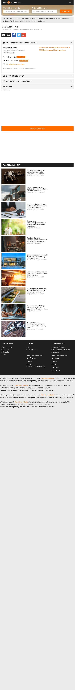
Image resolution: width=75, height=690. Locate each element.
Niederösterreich (64, 19)
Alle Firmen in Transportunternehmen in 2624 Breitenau (21, 30)
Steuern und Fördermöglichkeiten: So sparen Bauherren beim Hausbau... (36, 223)
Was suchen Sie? (11, 8)
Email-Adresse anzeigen (15, 64)
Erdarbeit (14, 68)
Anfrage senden (37, 128)
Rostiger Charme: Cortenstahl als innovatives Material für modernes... (37, 239)
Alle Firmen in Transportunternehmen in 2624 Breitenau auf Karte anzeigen (54, 48)
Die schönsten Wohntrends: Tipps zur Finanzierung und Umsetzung (37, 256)
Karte (7, 86)
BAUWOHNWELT (9, 19)
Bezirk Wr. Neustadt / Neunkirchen (18, 21)
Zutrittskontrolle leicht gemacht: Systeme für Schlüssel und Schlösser (36, 172)
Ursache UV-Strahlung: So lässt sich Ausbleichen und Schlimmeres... (37, 273)
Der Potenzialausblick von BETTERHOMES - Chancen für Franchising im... (37, 206)
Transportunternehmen (46, 19)
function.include (47, 378)
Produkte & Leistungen (18, 81)
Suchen (65, 11)
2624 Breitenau (39, 21)
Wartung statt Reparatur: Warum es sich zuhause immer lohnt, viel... (36, 290)
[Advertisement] (32, 108)
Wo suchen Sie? (39, 8)
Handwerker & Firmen (26, 19)
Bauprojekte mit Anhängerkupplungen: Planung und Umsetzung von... (36, 325)
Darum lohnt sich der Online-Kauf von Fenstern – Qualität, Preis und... (37, 189)
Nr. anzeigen (21, 57)
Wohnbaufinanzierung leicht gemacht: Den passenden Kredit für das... (37, 307)
